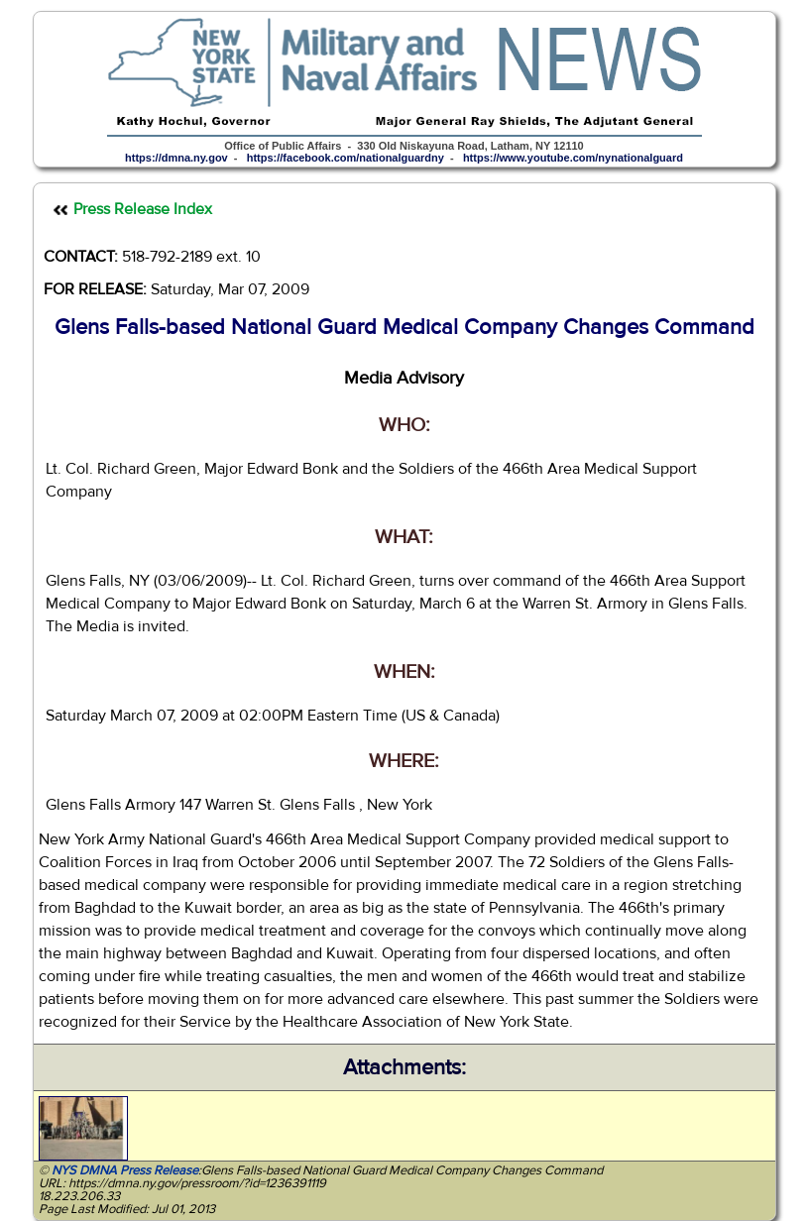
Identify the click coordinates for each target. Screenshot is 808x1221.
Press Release (159, 1170)
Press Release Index (142, 209)
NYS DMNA (84, 1170)
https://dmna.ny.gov (176, 158)
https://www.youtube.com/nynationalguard (573, 158)
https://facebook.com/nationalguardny (345, 158)
